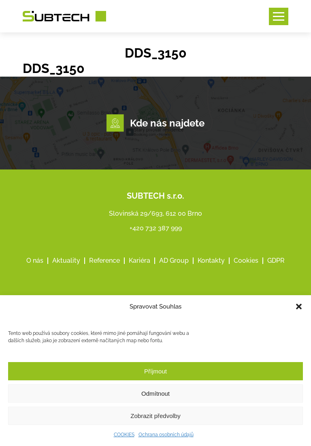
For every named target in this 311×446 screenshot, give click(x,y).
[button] (299, 306)
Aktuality (66, 260)
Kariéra (139, 260)
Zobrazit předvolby (155, 415)
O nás (34, 260)
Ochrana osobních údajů (166, 434)
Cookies (246, 260)
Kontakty (211, 260)
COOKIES (124, 434)
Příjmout (155, 371)
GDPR (276, 260)
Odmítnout (155, 393)
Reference (104, 260)
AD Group (174, 260)
